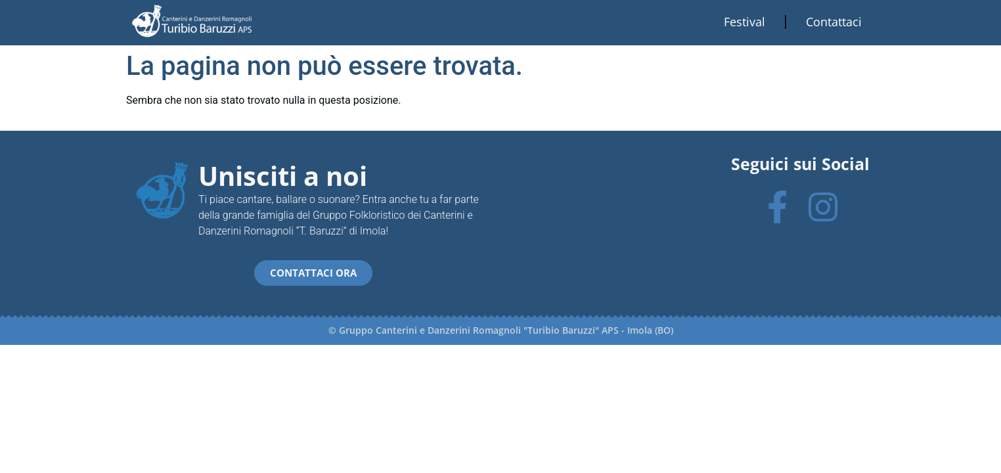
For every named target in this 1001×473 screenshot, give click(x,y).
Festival (744, 22)
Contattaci (834, 22)
